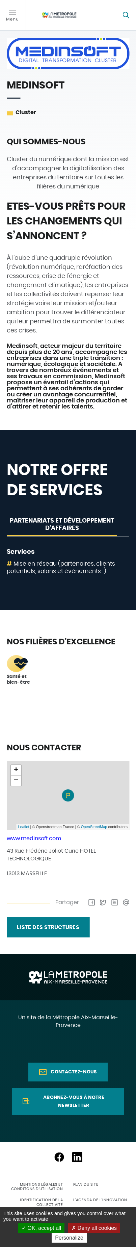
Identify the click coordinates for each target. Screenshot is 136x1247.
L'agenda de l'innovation (100, 1200)
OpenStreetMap (94, 827)
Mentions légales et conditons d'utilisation (37, 1187)
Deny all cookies (94, 1228)
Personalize (69, 1238)
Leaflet (23, 827)
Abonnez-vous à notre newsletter (73, 1101)
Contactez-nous (74, 1072)
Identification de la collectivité (41, 1202)
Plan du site (86, 1184)
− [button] (16, 781)
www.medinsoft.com (34, 838)
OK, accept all (41, 1228)
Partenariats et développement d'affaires (62, 524)
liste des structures (48, 927)
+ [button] (16, 770)
